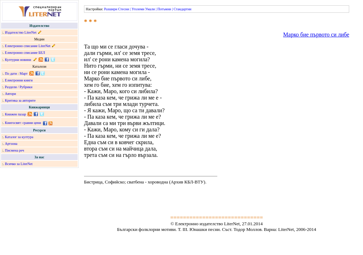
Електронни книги (19, 80)
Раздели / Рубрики (19, 87)
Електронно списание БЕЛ (25, 53)
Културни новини (18, 60)
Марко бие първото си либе (316, 35)
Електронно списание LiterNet (28, 46)
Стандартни (182, 9)
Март (23, 73)
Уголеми (138, 9)
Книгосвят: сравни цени (23, 123)
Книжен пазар (15, 114)
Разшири (110, 9)
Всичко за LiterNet (19, 164)
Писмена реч (14, 150)
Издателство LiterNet (21, 32)
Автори (10, 94)
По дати (11, 73)
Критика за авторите (20, 100)
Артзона (11, 144)
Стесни (123, 9)
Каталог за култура (19, 137)
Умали (150, 9)
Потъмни (164, 9)
